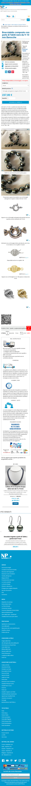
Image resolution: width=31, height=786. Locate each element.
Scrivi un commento (10, 62)
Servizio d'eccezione (7, 590)
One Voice (4, 737)
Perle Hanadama (6, 725)
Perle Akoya (5, 713)
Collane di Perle (5, 665)
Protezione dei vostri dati (8, 580)
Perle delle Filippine (6, 719)
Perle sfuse (4, 679)
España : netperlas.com (7, 748)
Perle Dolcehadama (6, 723)
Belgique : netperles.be (7, 752)
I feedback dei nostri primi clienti (10, 616)
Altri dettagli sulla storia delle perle (10, 643)
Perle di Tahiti (24, 50)
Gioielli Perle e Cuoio (7, 685)
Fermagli (4, 700)
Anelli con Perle (5, 677)
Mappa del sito (5, 578)
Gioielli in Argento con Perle (8, 692)
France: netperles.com (7, 744)
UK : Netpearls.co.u (6, 754)
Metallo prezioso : (7, 88)
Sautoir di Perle (5, 675)
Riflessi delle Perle (6, 649)
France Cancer (5, 732)
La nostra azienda (6, 582)
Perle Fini (4, 657)
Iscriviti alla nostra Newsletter (12, 771)
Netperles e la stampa (7, 602)
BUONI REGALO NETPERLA (9, 702)
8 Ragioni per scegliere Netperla (9, 588)
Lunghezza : (5, 83)
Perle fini (4, 687)
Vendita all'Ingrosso (7, 576)
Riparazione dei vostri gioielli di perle (11, 628)
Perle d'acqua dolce (6, 721)
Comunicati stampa (7, 608)
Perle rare (4, 689)
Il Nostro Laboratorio (7, 586)
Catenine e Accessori (7, 698)
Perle (3, 711)
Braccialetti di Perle (6, 671)
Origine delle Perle (6, 641)
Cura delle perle (5, 626)
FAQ (3, 592)
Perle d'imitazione (6, 653)
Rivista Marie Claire (6, 604)
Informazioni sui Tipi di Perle (9, 645)
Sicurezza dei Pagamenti (8, 571)
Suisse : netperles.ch (7, 750)
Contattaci (4, 594)
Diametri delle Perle (6, 651)
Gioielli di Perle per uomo (8, 683)
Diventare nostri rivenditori (8, 573)
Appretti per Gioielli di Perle (8, 696)
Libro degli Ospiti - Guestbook (9, 614)
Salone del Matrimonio (7, 612)
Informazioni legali (6, 567)
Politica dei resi (5, 632)
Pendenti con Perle (6, 669)
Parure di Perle (5, 673)
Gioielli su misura (6, 630)
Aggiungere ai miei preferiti (11, 66)
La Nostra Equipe (6, 584)
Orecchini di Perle (6, 667)
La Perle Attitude (6, 606)
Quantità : (4, 98)
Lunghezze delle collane (7, 655)
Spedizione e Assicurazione (8, 624)
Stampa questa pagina (10, 68)
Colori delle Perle (6, 647)
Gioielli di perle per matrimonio (9, 694)
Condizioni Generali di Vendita (9, 569)
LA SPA (3, 735)
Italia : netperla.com (7, 746)
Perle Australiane (6, 717)
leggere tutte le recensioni (11, 64)
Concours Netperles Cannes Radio (10, 610)
